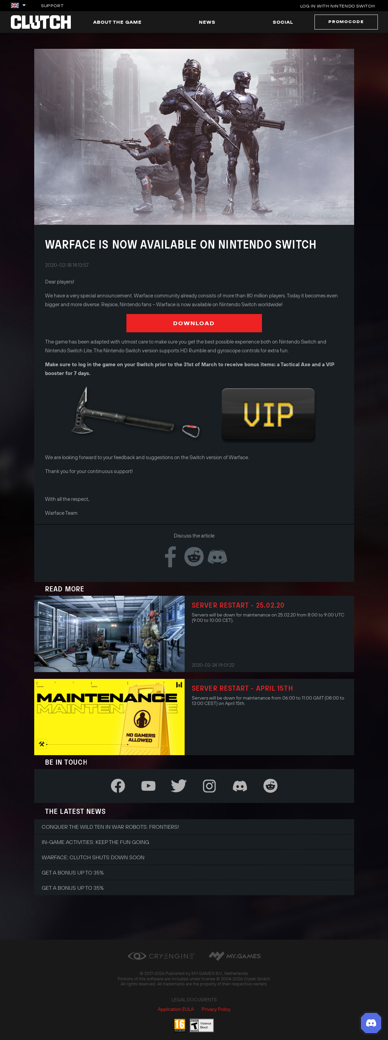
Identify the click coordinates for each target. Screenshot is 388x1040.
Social (283, 22)
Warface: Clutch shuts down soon (93, 857)
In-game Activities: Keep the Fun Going (95, 842)
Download (194, 323)
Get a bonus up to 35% (73, 872)
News (207, 22)
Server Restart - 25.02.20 (238, 605)
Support (52, 5)
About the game (117, 22)
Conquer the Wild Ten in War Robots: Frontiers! (110, 826)
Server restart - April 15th (242, 688)
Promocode (346, 21)
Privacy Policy (216, 1009)
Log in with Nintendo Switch (337, 5)
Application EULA (176, 1009)
